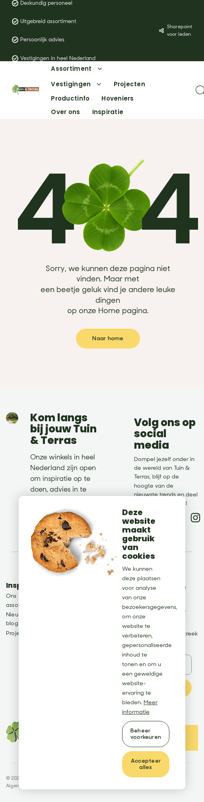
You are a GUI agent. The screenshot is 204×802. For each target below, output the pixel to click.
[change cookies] (145, 734)
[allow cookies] (145, 764)
